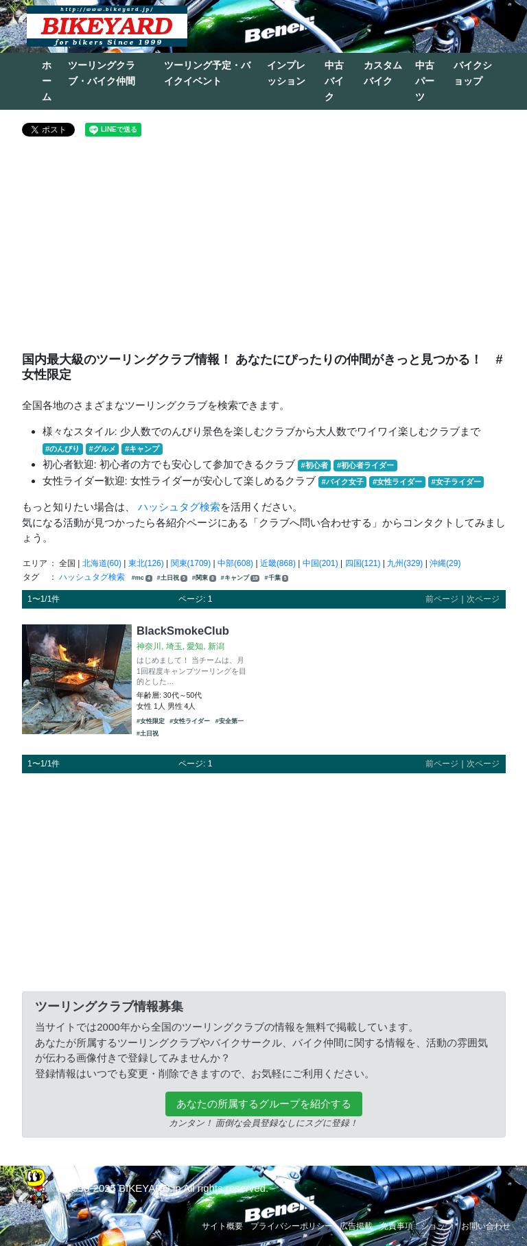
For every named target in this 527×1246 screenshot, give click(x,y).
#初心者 (314, 465)
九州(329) (405, 563)
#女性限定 (151, 721)
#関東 (204, 578)
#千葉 (277, 578)
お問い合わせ (486, 1226)
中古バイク (334, 81)
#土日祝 (172, 578)
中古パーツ (424, 81)
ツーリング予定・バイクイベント (207, 73)
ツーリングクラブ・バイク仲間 (101, 73)
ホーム (46, 81)
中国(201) (320, 563)
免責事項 (396, 1226)
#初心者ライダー (365, 465)
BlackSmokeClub (183, 630)
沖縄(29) (445, 563)
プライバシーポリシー (291, 1226)
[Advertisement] (264, 250)
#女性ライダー (397, 482)
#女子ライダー (455, 482)
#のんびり (62, 449)
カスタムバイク (383, 73)
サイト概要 (222, 1226)
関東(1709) (191, 563)
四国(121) (363, 563)
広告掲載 (356, 1226)
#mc (142, 578)
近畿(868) (278, 563)
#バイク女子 (343, 482)
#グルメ (102, 449)
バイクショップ (473, 73)
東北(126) (146, 563)
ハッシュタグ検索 (179, 507)
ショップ (437, 1226)
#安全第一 (229, 721)
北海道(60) (101, 563)
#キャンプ (142, 449)
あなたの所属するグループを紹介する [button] (263, 1103)
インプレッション (286, 73)
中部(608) (235, 563)
